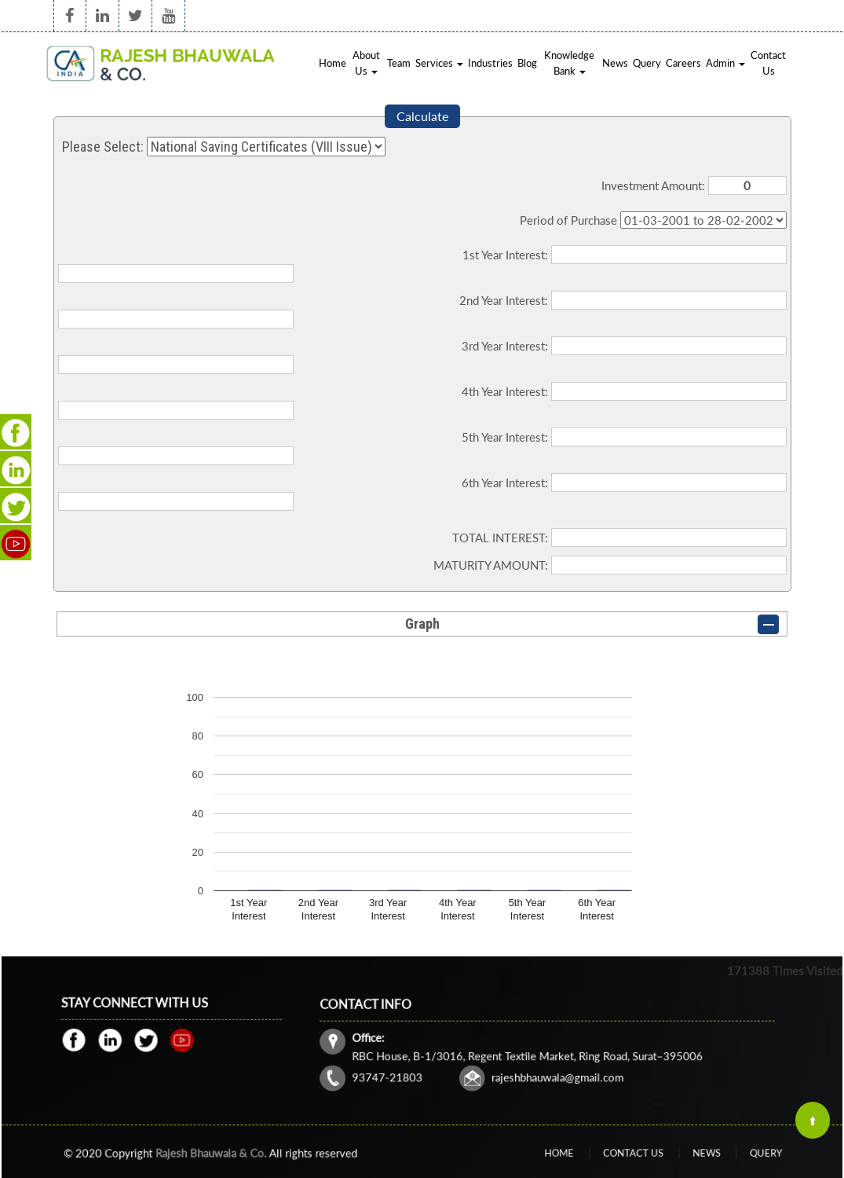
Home (332, 63)
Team (399, 63)
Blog (527, 63)
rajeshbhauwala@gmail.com (554, 1066)
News (615, 63)
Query (647, 63)
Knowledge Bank (569, 63)
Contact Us (768, 63)
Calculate (422, 115)
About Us (366, 63)
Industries (490, 63)
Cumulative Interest (703, 220)
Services (439, 63)
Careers (683, 63)
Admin (725, 63)
